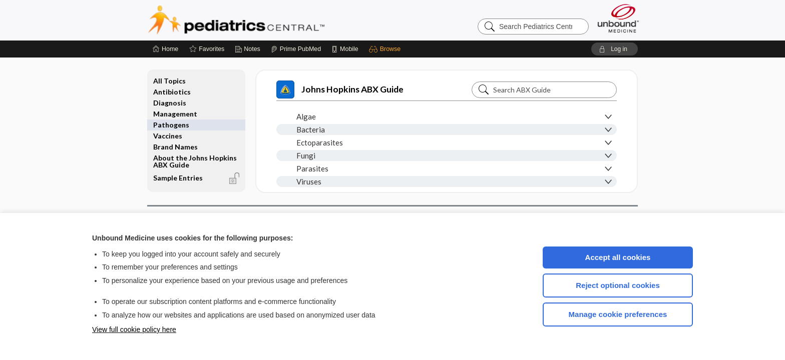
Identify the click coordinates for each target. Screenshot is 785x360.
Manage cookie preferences (618, 314)
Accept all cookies (618, 257)
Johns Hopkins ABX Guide (340, 89)
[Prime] (296, 49)
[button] (386, 49)
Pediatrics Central (272, 20)
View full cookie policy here (134, 330)
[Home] (165, 49)
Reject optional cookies (618, 285)
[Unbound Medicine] (618, 18)
